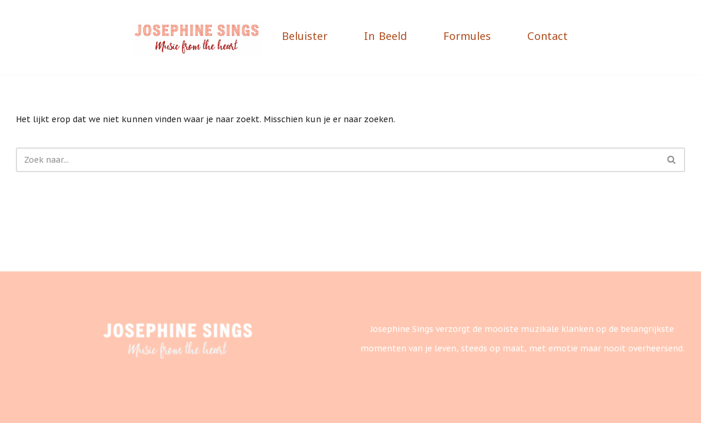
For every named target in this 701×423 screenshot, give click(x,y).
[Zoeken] (337, 159)
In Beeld (385, 37)
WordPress (159, 405)
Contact (547, 37)
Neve (25, 405)
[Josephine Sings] (197, 37)
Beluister (305, 37)
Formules (467, 37)
